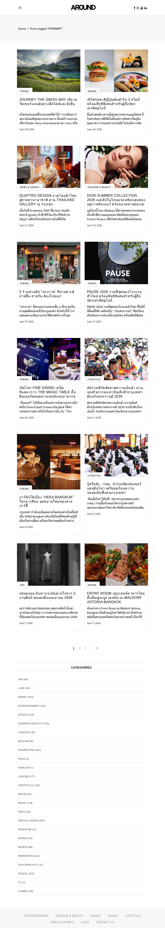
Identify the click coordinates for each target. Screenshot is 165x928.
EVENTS (23, 714)
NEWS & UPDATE (30, 187)
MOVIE (22, 794)
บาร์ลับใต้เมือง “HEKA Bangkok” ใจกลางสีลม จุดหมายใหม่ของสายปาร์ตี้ (46, 501)
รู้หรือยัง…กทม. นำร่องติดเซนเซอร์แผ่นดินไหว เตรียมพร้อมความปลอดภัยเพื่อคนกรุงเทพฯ (114, 488)
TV (19, 882)
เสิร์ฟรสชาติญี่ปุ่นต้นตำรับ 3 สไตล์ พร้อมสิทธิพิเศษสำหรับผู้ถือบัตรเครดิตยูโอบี (113, 104)
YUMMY (23, 891)
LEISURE (23, 776)
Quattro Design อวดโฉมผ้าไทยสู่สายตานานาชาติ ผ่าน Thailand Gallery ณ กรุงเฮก (47, 200)
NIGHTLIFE (25, 829)
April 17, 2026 (26, 321)
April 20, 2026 (94, 225)
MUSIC (22, 802)
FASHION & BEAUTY (99, 187)
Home (22, 28)
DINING (92, 91)
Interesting (26, 749)
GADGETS (24, 732)
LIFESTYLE (94, 379)
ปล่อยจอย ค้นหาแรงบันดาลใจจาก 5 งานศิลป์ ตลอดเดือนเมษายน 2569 (47, 596)
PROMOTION (25, 855)
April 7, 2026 (26, 623)
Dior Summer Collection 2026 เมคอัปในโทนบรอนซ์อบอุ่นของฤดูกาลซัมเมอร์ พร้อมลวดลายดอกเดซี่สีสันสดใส (116, 200)
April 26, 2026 (94, 129)
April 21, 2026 (26, 225)
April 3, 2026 (94, 623)
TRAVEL (24, 91)
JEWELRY (24, 767)
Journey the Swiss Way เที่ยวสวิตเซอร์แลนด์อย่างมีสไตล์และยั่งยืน (48, 102)
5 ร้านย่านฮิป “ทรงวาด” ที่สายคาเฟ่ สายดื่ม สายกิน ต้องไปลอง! (46, 294)
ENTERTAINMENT (29, 705)
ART (22, 585)
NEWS (21, 811)
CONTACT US (105, 922)
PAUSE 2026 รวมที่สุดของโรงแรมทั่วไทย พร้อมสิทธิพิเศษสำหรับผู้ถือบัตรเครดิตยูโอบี (114, 296)
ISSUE (21, 758)
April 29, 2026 (26, 129)
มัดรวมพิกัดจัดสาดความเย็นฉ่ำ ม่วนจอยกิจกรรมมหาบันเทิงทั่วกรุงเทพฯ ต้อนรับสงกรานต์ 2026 (115, 392)
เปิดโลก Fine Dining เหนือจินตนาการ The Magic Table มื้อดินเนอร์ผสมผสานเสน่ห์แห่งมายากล (47, 392)
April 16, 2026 (26, 417)
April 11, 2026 (94, 417)
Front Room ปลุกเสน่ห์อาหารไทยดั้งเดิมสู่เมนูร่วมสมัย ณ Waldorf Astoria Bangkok (116, 598)
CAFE (21, 688)
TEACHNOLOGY (28, 864)
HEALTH (23, 741)
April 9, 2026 (26, 526)
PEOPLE (23, 838)
